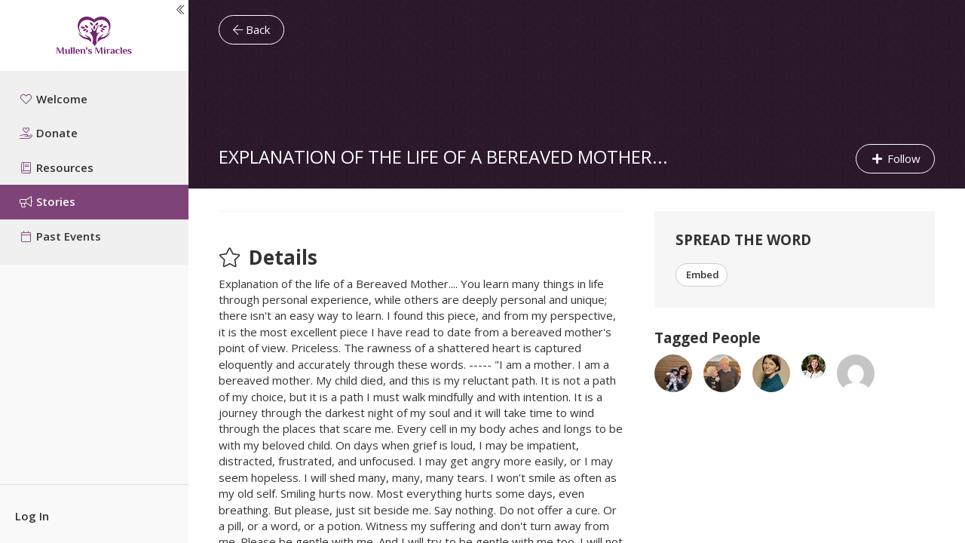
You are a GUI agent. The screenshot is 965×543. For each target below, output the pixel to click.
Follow (895, 158)
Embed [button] (701, 274)
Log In (32, 515)
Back (251, 29)
